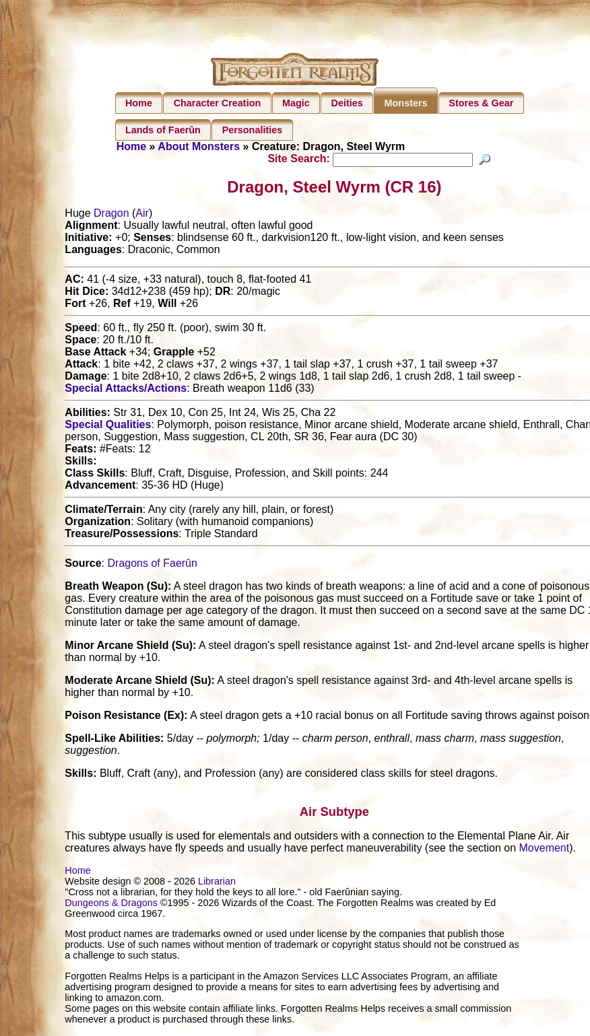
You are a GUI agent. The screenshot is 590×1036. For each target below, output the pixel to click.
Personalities (252, 130)
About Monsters (199, 146)
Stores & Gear (481, 103)
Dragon (111, 215)
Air (142, 215)
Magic (296, 103)
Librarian (217, 883)
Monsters (406, 103)
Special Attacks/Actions (126, 390)
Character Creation (217, 103)
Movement (544, 850)
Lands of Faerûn (163, 130)
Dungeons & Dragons (111, 904)
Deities (347, 103)
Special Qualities (108, 426)
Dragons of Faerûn (152, 565)
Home (138, 103)
